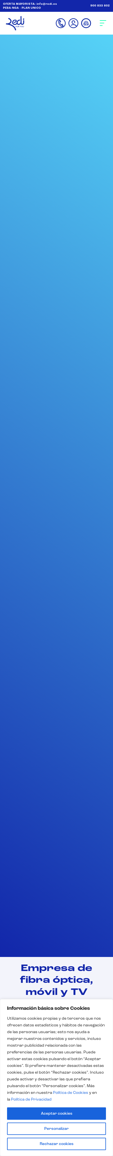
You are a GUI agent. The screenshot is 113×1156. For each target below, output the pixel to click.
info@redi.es (47, 4)
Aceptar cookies (56, 1114)
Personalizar (56, 1129)
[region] (56, 1077)
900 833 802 (100, 5)
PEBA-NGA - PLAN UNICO (22, 7)
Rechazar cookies (57, 1144)
